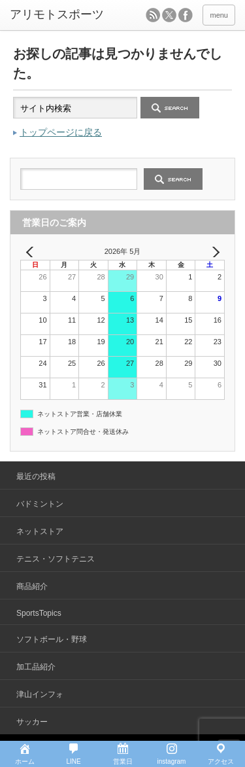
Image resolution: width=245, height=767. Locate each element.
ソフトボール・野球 (51, 639)
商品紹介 (32, 586)
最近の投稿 (36, 476)
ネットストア (39, 531)
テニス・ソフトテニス (55, 558)
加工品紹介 (36, 666)
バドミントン (39, 503)
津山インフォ (39, 694)
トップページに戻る (61, 132)
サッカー (32, 721)
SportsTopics (38, 613)
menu (219, 15)
